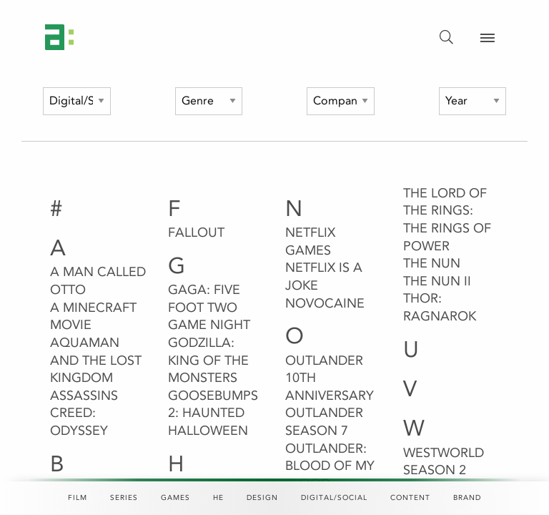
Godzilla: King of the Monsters (208, 360)
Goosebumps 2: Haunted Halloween (213, 413)
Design (262, 498)
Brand (467, 498)
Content (410, 498)
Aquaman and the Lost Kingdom (96, 360)
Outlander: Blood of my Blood (330, 466)
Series (124, 498)
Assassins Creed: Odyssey (84, 413)
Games (175, 498)
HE (218, 498)
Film (77, 498)
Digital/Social (334, 498)
